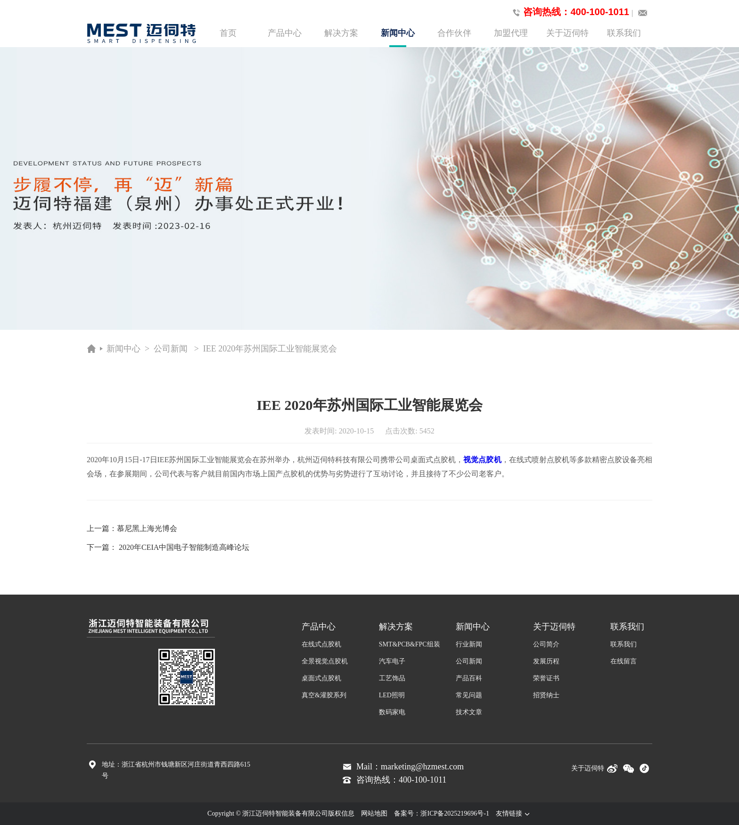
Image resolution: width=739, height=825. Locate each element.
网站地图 (374, 813)
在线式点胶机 (321, 644)
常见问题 (469, 695)
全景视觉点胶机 (325, 661)
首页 (228, 33)
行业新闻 (469, 644)
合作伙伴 (454, 33)
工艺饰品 (392, 678)
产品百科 (469, 678)
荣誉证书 (546, 678)
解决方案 (341, 33)
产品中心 (285, 33)
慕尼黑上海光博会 (147, 528)
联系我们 (624, 33)
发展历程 (546, 661)
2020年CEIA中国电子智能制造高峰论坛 (184, 547)
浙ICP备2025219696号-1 (454, 813)
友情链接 (514, 813)
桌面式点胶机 (321, 678)
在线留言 (623, 661)
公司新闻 (171, 348)
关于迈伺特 (567, 33)
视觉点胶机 (482, 460)
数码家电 (392, 712)
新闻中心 (398, 37)
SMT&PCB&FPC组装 (409, 644)
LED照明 (392, 695)
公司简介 (546, 644)
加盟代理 (511, 33)
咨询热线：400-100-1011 (569, 12)
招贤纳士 (546, 695)
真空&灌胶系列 (324, 695)
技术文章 (469, 712)
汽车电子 (392, 661)
